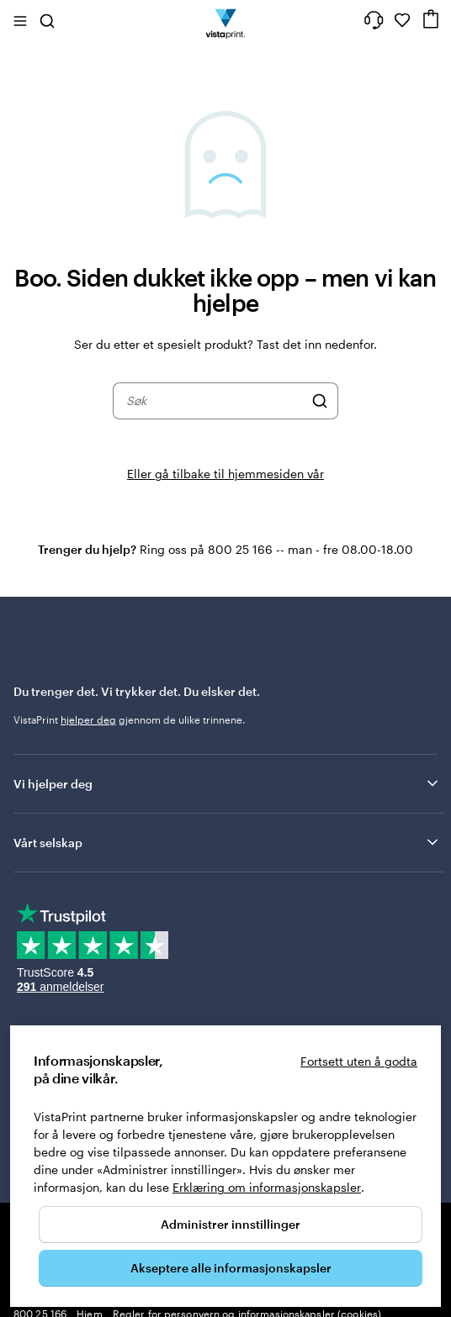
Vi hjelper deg (227, 783)
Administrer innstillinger (230, 1224)
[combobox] (214, 400)
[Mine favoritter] (402, 20)
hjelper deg (88, 719)
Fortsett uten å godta (358, 1061)
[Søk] (320, 401)
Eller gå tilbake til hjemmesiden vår (225, 473)
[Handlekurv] (430, 19)
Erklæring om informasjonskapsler (266, 1187)
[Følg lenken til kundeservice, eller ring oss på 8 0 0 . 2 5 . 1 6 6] (373, 20)
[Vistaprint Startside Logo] (226, 20)
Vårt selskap (227, 842)
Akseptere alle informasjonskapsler (231, 1268)
